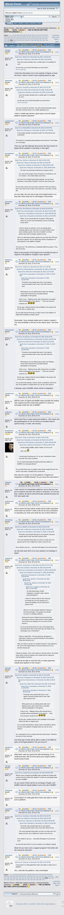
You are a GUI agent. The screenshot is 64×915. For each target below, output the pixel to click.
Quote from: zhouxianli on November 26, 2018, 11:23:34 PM (38, 216)
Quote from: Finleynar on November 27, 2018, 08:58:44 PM (37, 167)
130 (8, 40)
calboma (8, 412)
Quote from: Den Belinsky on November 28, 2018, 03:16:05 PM (34, 208)
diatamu (8, 482)
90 (33, 35)
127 (43, 38)
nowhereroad (10, 393)
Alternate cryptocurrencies (25, 28)
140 (38, 40)
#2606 (57, 262)
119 (19, 38)
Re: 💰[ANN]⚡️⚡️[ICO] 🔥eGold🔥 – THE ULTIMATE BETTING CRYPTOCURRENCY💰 (36, 51)
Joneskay (9, 520)
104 (21, 37)
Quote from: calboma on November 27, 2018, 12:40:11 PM (37, 445)
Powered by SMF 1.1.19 (23, 904)
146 (11, 42)
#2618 (57, 792)
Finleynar (8, 790)
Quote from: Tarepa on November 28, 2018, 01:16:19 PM (33, 162)
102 (15, 37)
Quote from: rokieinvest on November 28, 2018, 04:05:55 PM (35, 529)
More (39, 23)
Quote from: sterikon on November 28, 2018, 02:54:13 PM (32, 160)
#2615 (57, 670)
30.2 (12, 19)
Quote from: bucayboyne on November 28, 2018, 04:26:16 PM (33, 337)
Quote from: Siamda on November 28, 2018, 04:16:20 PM (34, 567)
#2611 (57, 484)
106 (26, 37)
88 (28, 35)
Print (56, 41)
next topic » (56, 38)
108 (32, 37)
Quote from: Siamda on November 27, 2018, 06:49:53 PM (37, 572)
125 (37, 38)
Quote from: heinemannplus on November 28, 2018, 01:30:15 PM (36, 211)
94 (41, 35)
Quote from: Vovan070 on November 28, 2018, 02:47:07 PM (33, 87)
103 (18, 37)
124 (34, 38)
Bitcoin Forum (9, 28)
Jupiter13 (8, 558)
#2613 (57, 522)
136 (26, 40)
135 (23, 40)
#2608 (57, 395)
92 (37, 35)
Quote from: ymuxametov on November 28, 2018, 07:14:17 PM (34, 565)
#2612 (57, 503)
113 (47, 37)
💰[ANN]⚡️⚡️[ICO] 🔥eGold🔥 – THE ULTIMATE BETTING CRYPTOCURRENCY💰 (32, 30)
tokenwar (8, 81)
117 (14, 38)
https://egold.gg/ (21, 69)
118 (16, 38)
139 (35, 40)
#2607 (57, 332)
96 (45, 35)
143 (46, 40)
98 (5, 37)
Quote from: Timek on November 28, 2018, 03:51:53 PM (31, 437)
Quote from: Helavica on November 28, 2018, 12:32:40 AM (34, 59)
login (24, 13)
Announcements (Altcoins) (46, 28)
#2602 (57, 82)
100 (9, 37)
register (30, 13)
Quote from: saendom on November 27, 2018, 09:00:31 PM (36, 165)
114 (5, 38)
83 (18, 35)
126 (40, 38)
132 (14, 40)
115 (8, 38)
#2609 (57, 414)
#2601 (57, 52)
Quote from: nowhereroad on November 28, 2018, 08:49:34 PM (34, 772)
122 (28, 38)
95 (43, 35)
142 (43, 40)
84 (20, 35)
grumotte (8, 202)
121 (25, 38)
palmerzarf (9, 501)
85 (22, 35)
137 (29, 40)
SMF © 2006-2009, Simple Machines (43, 904)
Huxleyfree (9, 431)
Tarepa (7, 50)
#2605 (57, 203)
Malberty (8, 260)
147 (14, 42)
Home (9, 23)
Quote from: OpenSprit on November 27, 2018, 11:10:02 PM (36, 531)
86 (24, 35)
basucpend (9, 330)
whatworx (9, 747)
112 (44, 37)
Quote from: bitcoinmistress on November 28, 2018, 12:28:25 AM (36, 269)
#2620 (57, 857)
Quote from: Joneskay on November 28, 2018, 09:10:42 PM (33, 816)
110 (38, 37)
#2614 (57, 560)
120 (22, 38)
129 (5, 40)
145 (8, 42)
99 (7, 37)
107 (29, 37)
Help (15, 23)
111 (41, 37)
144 (5, 42)
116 (11, 38)
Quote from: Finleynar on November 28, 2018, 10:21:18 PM (32, 862)
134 (20, 40)
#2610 (57, 432)
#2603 (57, 123)
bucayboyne (10, 153)
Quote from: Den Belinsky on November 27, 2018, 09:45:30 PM (37, 442)
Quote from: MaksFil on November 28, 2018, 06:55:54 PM (32, 527)
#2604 (57, 155)
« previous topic (55, 36)
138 (32, 40)
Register (33, 23)
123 (31, 38)
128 (46, 38)
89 (30, 35)
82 (16, 35)
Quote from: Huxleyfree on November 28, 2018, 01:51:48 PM (35, 440)
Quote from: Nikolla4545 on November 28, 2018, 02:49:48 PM (33, 128)
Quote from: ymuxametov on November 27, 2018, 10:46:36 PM (37, 570)
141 (41, 40)
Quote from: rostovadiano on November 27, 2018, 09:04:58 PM (37, 213)
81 (14, 35)
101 (12, 37)
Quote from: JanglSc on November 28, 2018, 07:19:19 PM (32, 675)
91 (35, 35)
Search (21, 23)
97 (47, 35)
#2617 (57, 768)
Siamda (8, 668)
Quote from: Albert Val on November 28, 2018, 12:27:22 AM (36, 271)
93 (39, 35)
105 (24, 37)
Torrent (8, 21)
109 (35, 37)
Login (26, 23)
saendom (8, 809)
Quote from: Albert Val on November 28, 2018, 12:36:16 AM (33, 57)
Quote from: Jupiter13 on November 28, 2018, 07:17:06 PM (32, 267)
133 (17, 40)
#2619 (57, 811)
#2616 (57, 749)
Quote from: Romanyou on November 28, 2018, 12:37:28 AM (35, 130)
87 (26, 35)
